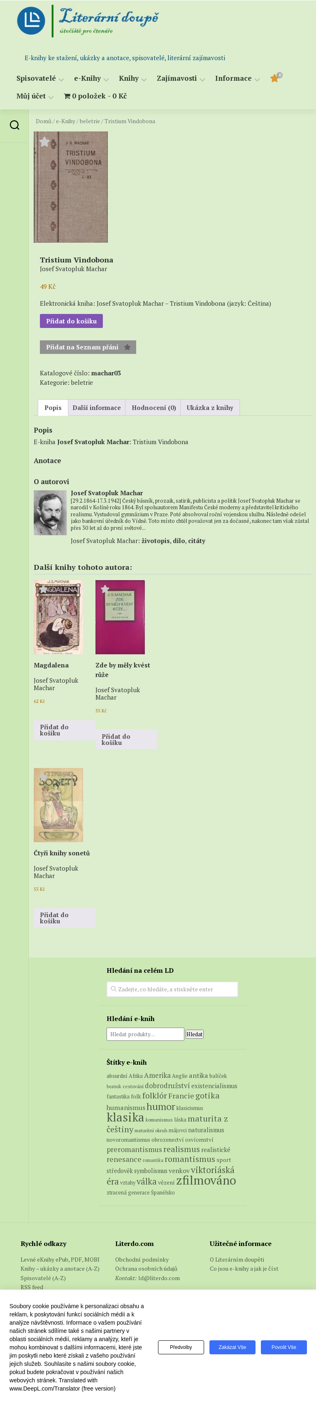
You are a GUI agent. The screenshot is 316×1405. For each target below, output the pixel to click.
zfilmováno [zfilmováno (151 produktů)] (206, 1180)
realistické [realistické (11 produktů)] (215, 1149)
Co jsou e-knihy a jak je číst (244, 1268)
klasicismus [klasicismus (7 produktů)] (190, 1108)
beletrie (90, 121)
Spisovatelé (36, 78)
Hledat (194, 1034)
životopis (156, 540)
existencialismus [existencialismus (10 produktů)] (214, 1086)
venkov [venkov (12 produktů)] (179, 1170)
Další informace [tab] (96, 407)
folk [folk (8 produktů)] (136, 1096)
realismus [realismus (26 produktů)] (181, 1148)
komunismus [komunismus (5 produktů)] (159, 1120)
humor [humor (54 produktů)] (160, 1106)
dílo (179, 540)
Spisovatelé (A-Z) (43, 1278)
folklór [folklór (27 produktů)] (154, 1095)
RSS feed (32, 1287)
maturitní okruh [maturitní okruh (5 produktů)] (151, 1130)
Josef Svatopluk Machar (93, 442)
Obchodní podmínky (142, 1259)
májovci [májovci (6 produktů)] (178, 1130)
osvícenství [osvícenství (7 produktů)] (199, 1139)
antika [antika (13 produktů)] (198, 1075)
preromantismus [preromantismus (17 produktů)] (134, 1149)
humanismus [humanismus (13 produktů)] (126, 1107)
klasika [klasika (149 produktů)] (125, 1117)
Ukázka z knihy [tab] (210, 407)
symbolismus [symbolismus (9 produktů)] (150, 1171)
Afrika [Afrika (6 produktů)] (136, 1076)
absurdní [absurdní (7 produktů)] (117, 1076)
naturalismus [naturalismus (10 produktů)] (206, 1130)
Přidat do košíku (71, 321)
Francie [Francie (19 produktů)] (181, 1096)
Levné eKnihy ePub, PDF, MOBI (60, 1259)
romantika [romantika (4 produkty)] (153, 1160)
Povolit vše (283, 1347)
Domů (43, 121)
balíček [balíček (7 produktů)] (218, 1076)
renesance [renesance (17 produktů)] (124, 1159)
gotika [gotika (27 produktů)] (207, 1095)
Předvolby (179, 1347)
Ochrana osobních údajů (146, 1268)
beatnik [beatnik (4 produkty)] (114, 1086)
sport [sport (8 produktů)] (223, 1160)
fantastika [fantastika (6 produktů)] (118, 1096)
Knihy (129, 78)
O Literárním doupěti (237, 1259)
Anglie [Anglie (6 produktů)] (180, 1076)
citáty (196, 540)
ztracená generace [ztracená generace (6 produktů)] (128, 1192)
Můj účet (31, 96)
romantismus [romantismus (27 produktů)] (190, 1158)
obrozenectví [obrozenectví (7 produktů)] (167, 1139)
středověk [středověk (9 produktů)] (120, 1171)
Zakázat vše (231, 1347)
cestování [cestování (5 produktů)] (133, 1086)
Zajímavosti (177, 78)
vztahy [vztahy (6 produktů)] (127, 1182)
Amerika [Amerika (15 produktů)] (157, 1075)
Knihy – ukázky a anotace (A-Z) (60, 1268)
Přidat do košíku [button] (54, 730)
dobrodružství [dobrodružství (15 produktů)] (167, 1085)
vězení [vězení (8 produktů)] (166, 1182)
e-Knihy (87, 78)
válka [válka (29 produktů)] (147, 1181)
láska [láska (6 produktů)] (180, 1119)
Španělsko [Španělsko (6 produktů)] (163, 1192)
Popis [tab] (53, 407)
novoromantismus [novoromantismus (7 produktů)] (128, 1139)
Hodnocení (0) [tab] (154, 407)
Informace (233, 78)
